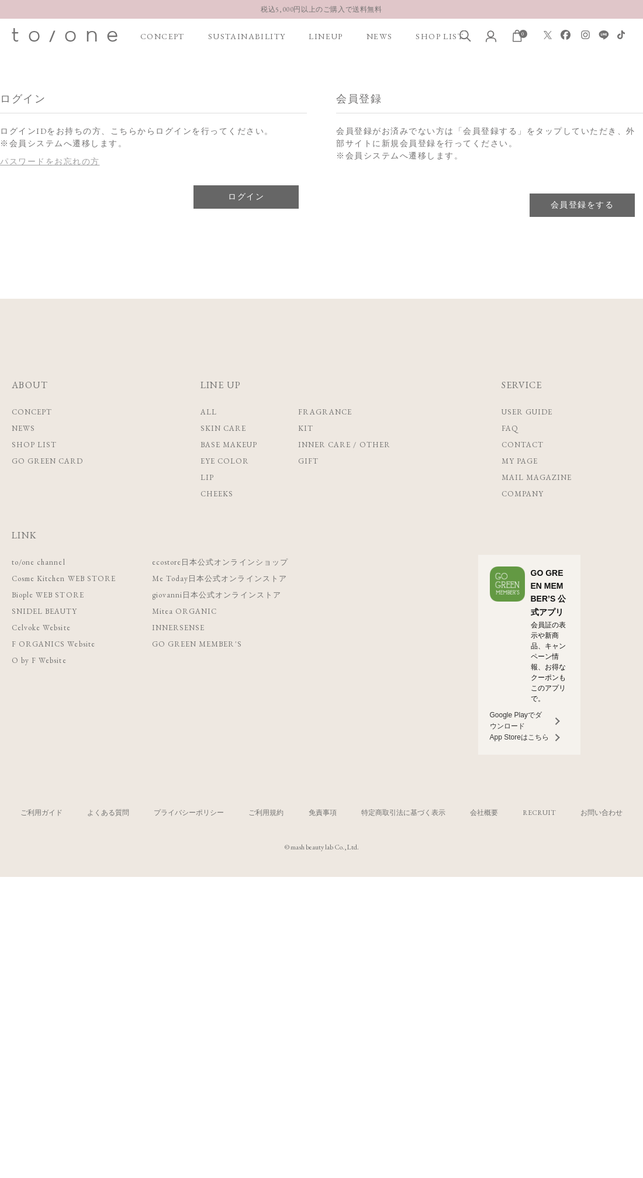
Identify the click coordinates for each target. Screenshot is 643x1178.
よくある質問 (108, 812)
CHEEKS (216, 494)
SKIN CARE (223, 428)
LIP (207, 477)
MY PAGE (520, 461)
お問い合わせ (601, 812)
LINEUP (326, 36)
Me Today (221, 578)
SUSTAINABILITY (247, 36)
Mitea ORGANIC (186, 611)
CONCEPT (162, 36)
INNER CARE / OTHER (344, 445)
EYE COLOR (224, 461)
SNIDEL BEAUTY (45, 611)
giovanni (218, 595)
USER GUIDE (527, 412)
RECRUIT (539, 812)
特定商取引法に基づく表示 (403, 812)
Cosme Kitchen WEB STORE (64, 578)
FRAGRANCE (325, 412)
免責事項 (323, 812)
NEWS (380, 36)
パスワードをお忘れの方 (49, 161)
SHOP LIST (440, 36)
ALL (208, 412)
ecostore (222, 562)
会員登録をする (582, 204)
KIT (305, 428)
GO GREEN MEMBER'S (200, 644)
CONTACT (523, 445)
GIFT (308, 461)
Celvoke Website (41, 628)
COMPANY (523, 494)
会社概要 (484, 812)
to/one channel (39, 562)
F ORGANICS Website (53, 644)
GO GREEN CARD (48, 461)
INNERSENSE (181, 628)
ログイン (246, 196)
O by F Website (39, 660)
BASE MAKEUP (228, 445)
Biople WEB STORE (48, 595)
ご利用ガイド (41, 812)
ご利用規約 (266, 812)
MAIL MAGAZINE (537, 477)
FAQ (510, 428)
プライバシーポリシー (189, 812)
